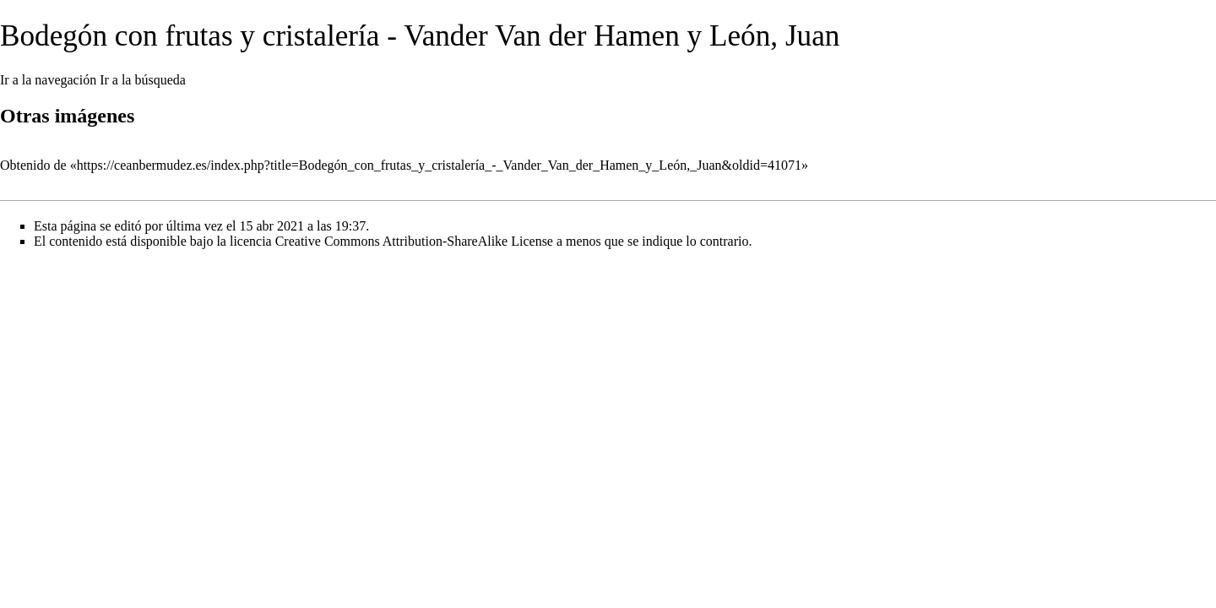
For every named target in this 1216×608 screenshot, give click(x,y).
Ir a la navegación (48, 80)
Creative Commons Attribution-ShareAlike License (414, 241)
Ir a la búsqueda (143, 80)
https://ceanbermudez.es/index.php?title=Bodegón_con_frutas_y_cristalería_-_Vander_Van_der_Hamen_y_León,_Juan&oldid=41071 (439, 165)
